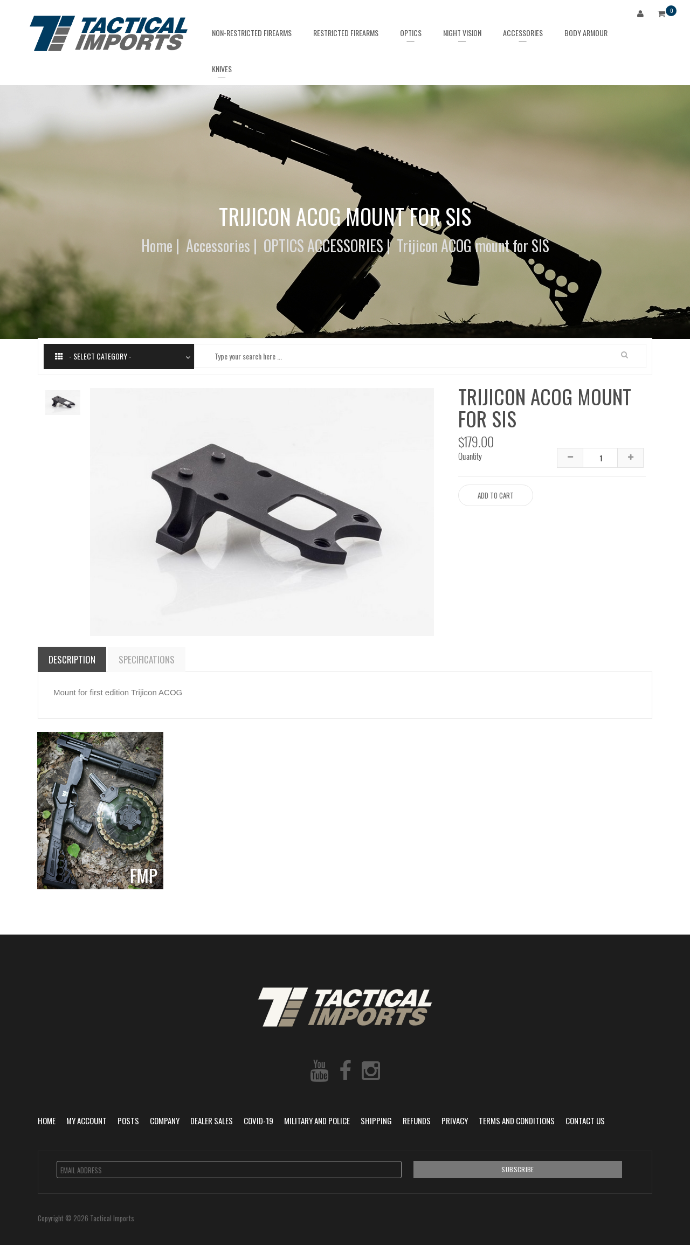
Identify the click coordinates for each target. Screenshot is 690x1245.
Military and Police (317, 1120)
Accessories (218, 245)
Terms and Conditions (517, 1120)
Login (642, 15)
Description (72, 659)
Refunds (417, 1120)
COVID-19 (258, 1120)
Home (156, 245)
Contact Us (585, 1120)
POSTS (128, 1120)
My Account (86, 1120)
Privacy (454, 1120)
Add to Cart (496, 495)
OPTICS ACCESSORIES (323, 245)
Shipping (376, 1120)
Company (165, 1120)
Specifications (147, 659)
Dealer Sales (211, 1120)
